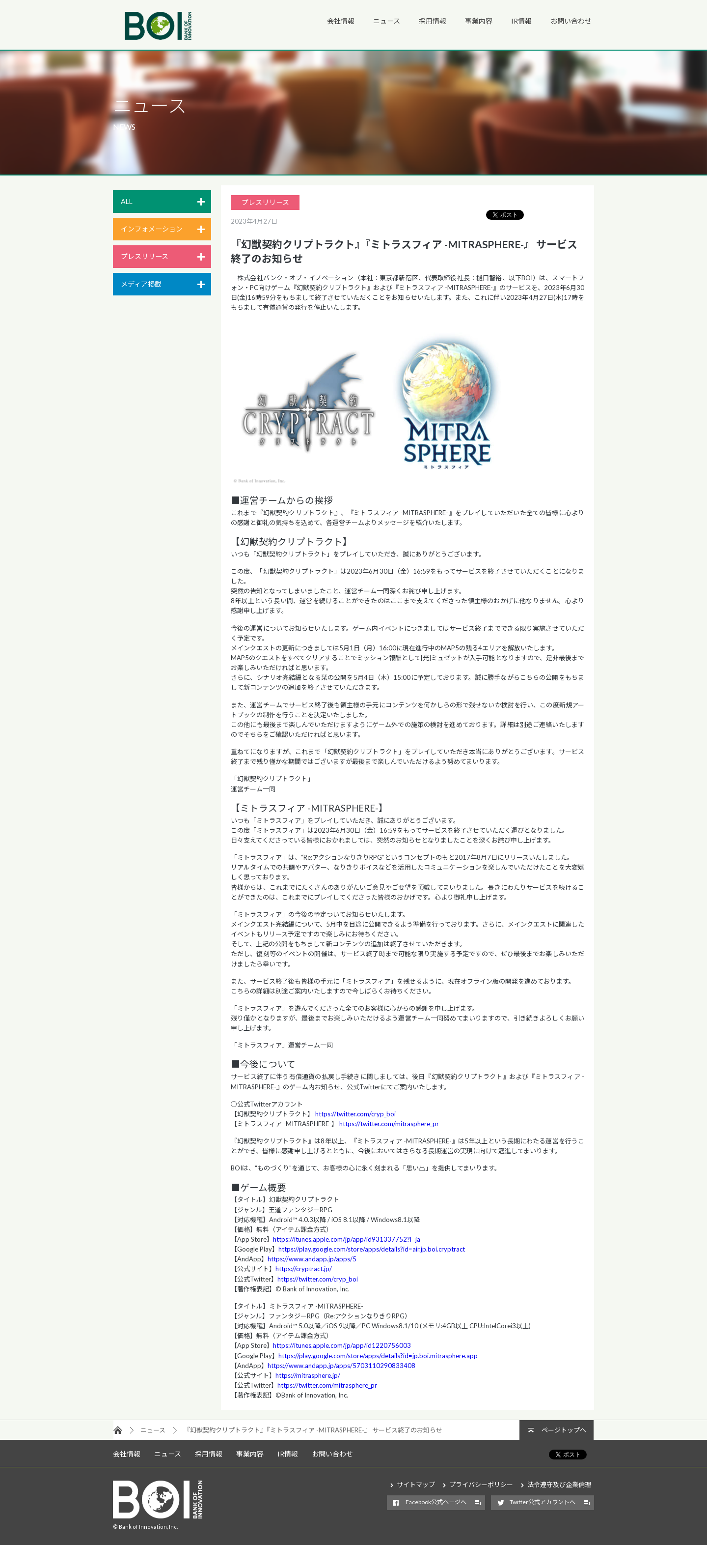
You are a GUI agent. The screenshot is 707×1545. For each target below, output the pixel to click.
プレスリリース (144, 256)
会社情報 (340, 21)
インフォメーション (152, 229)
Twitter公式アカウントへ (542, 1502)
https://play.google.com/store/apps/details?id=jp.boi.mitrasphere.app (378, 1356)
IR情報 (521, 21)
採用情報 (432, 21)
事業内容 (478, 21)
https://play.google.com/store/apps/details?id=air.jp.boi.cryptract (371, 1249)
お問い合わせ (571, 21)
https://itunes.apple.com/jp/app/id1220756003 (342, 1345)
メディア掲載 (141, 284)
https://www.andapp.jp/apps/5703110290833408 (341, 1366)
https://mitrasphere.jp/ (307, 1375)
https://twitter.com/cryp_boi (355, 1114)
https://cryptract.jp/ (303, 1269)
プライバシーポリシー (481, 1484)
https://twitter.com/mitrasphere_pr (389, 1124)
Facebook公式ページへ (436, 1502)
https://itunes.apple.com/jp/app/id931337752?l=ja (346, 1239)
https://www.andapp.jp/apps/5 (312, 1259)
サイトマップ (416, 1484)
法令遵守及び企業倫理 (559, 1484)
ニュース (386, 21)
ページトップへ (564, 1430)
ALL (127, 201)
